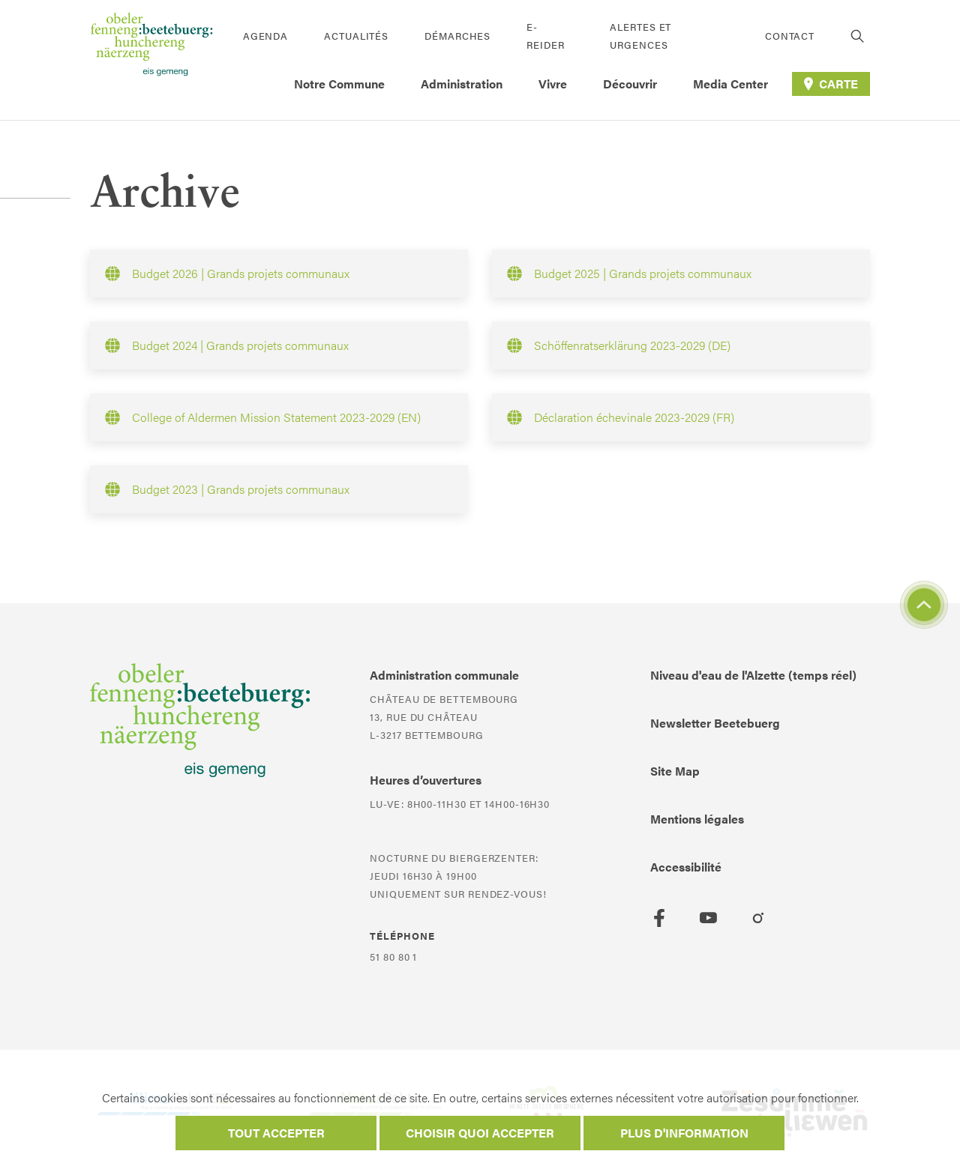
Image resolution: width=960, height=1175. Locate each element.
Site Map (675, 770)
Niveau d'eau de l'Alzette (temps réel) (753, 674)
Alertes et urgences (640, 35)
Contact (789, 35)
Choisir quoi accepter (480, 1132)
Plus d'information (684, 1132)
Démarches (457, 35)
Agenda (265, 35)
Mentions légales (697, 818)
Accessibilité (686, 866)
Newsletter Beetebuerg (715, 722)
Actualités (356, 35)
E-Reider (545, 35)
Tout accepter (276, 1132)
